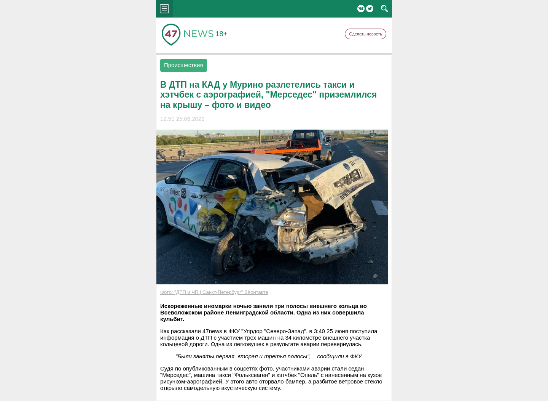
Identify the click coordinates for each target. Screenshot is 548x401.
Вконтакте (361, 8)
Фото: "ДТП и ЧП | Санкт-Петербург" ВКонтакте (214, 292)
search (384, 9)
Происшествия (183, 65)
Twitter (369, 8)
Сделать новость (365, 34)
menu (164, 9)
